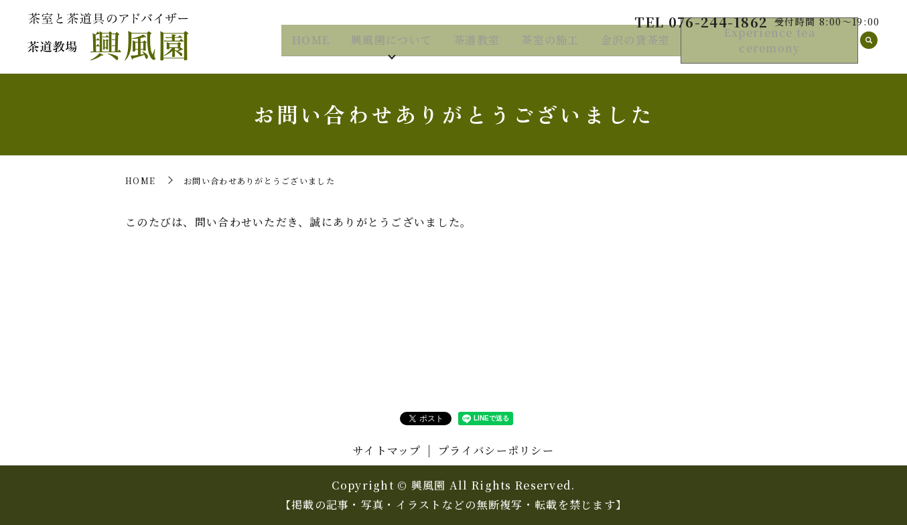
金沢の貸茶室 (636, 46)
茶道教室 (477, 46)
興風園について (391, 46)
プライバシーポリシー (496, 450)
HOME (311, 46)
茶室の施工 (550, 46)
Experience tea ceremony (769, 47)
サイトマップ (387, 450)
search (869, 47)
